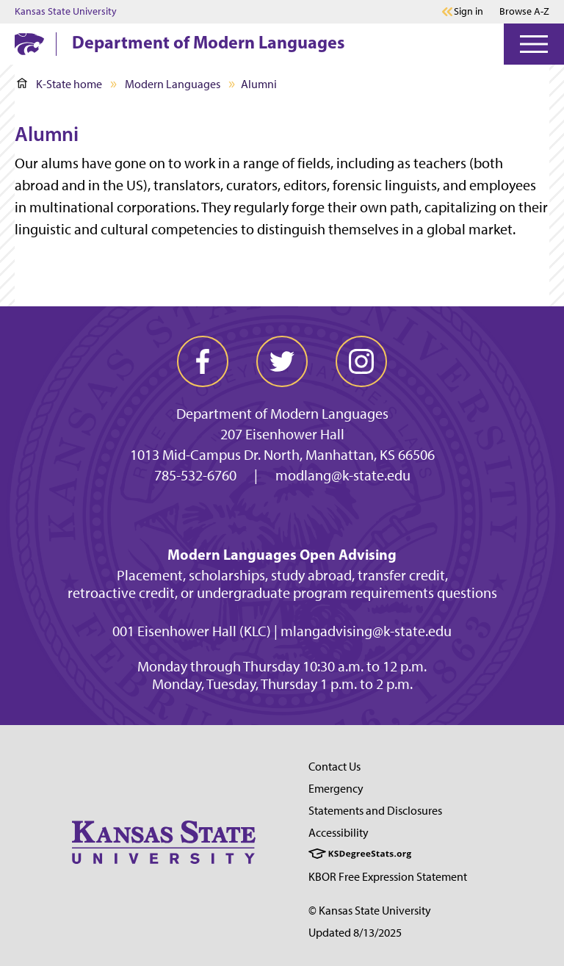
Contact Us (334, 767)
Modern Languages (172, 84)
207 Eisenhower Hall (282, 434)
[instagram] (361, 361)
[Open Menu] (534, 44)
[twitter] (282, 361)
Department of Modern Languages (208, 42)
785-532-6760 (195, 475)
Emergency (336, 789)
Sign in (468, 12)
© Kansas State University (369, 911)
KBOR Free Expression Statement (387, 877)
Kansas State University (66, 12)
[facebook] (202, 361)
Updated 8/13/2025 (355, 933)
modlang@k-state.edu (343, 475)
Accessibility (338, 833)
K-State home (59, 84)
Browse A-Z (524, 11)
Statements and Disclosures (375, 811)
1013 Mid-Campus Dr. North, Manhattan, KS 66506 (282, 455)
